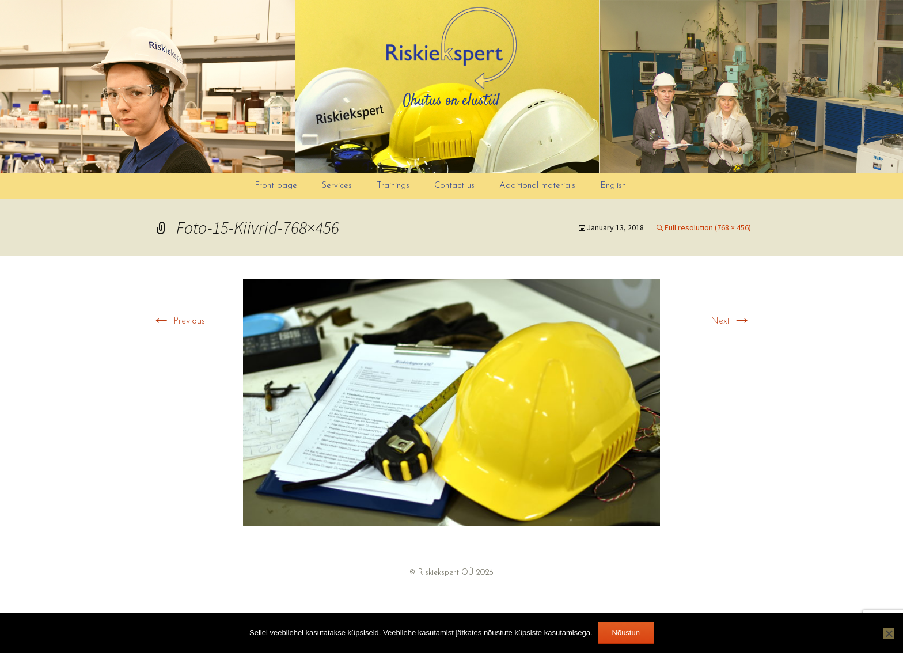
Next (731, 321)
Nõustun (626, 632)
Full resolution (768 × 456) (708, 227)
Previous (178, 321)
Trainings (393, 185)
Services (337, 185)
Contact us (454, 185)
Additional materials (537, 185)
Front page (276, 185)
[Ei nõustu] (888, 633)
